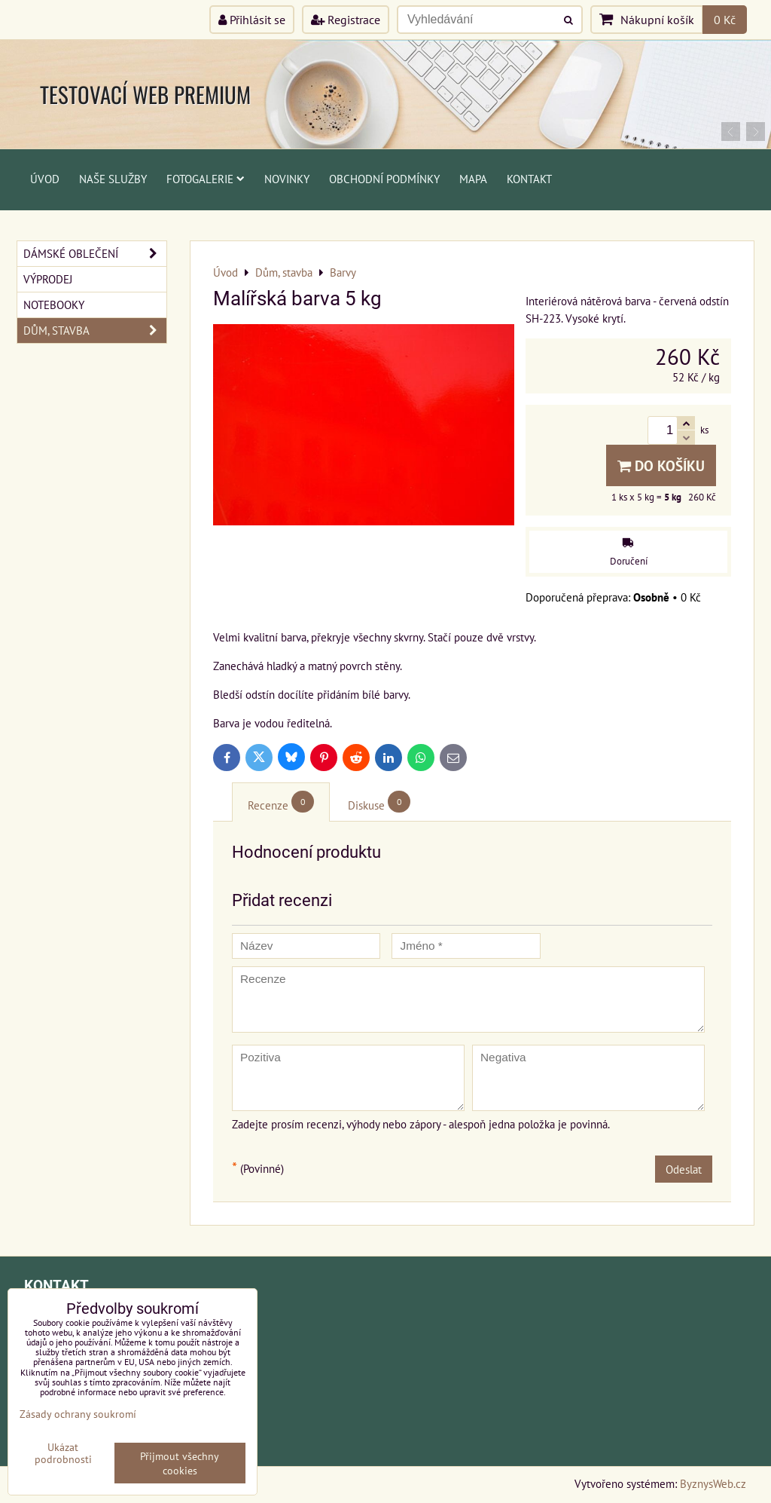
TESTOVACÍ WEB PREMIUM (145, 94)
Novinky (286, 178)
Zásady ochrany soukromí (78, 1414)
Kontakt (529, 178)
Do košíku (661, 465)
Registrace (345, 19)
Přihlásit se (251, 19)
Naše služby (113, 178)
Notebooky (53, 304)
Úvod (44, 178)
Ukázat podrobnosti (63, 1453)
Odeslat (684, 1169)
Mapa (473, 178)
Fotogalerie (205, 178)
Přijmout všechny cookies (179, 1463)
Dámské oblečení (94, 253)
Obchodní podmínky (384, 178)
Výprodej (47, 278)
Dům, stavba (94, 330)
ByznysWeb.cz (713, 1483)
